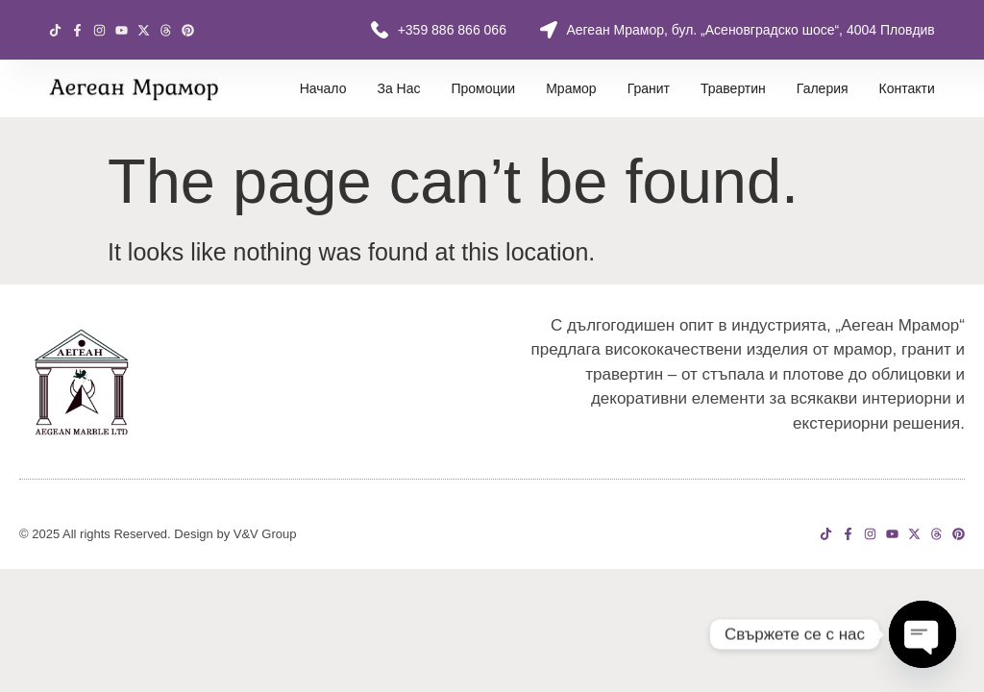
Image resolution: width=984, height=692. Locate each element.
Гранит (648, 88)
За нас (398, 88)
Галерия (823, 88)
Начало (323, 88)
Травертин (733, 88)
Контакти (907, 88)
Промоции (483, 88)
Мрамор (571, 88)
